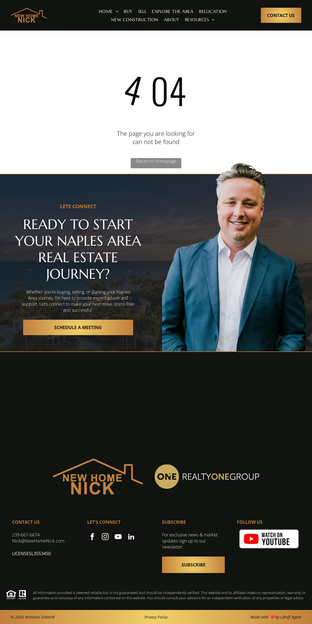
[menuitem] (108, 11)
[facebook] (92, 537)
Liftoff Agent (290, 617)
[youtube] (118, 537)
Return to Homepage (156, 161)
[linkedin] (131, 537)
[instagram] (105, 537)
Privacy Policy (156, 617)
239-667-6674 (26, 535)
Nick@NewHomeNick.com (38, 541)
